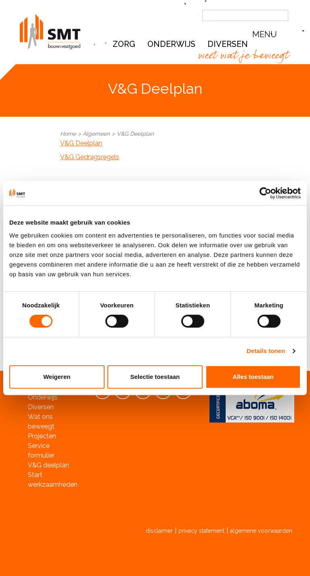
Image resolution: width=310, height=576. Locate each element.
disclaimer (159, 531)
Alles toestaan (253, 376)
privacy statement (201, 531)
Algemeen (96, 133)
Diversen (41, 407)
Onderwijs (171, 44)
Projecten (42, 436)
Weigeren (56, 376)
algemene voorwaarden (261, 531)
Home (68, 133)
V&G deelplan (48, 465)
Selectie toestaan (155, 376)
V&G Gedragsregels (89, 157)
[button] (272, 34)
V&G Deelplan (81, 143)
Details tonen (266, 350)
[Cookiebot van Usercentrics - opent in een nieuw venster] (265, 193)
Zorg (124, 44)
